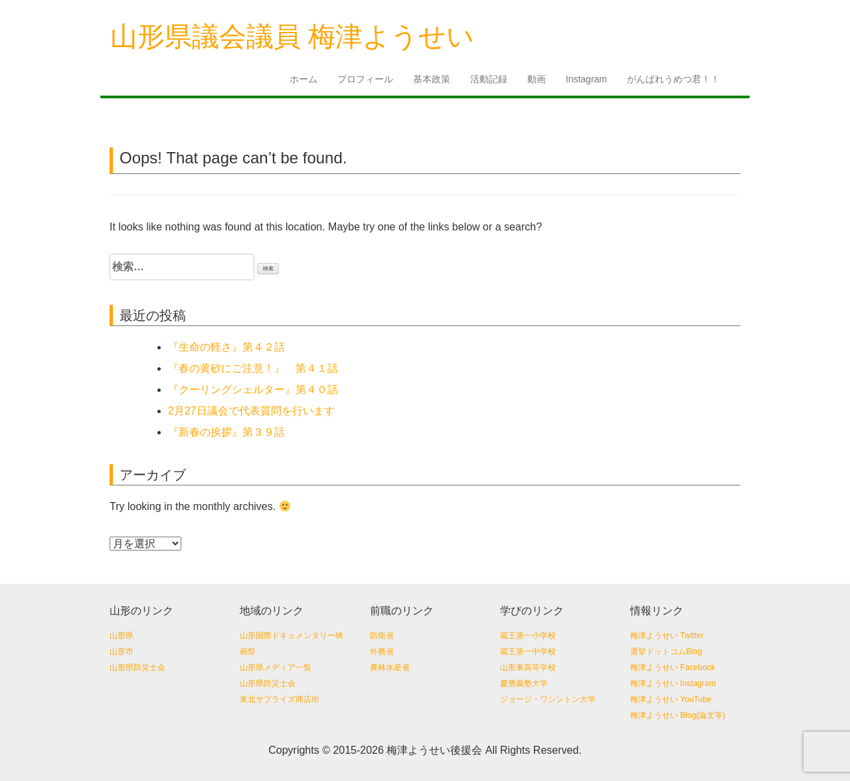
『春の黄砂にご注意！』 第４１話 (258, 368)
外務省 (382, 651)
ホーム (303, 79)
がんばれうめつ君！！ (673, 79)
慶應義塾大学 (524, 683)
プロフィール (365, 79)
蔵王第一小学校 (528, 635)
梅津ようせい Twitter (667, 635)
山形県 (121, 635)
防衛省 (382, 635)
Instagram (586, 79)
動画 (536, 79)
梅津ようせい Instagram (673, 683)
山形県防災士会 (137, 667)
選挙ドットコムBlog (666, 651)
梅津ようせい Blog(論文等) (677, 715)
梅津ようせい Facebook (672, 667)
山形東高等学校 (528, 667)
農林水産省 (390, 667)
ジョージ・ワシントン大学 (548, 699)
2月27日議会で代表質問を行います (251, 410)
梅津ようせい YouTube (671, 699)
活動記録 (488, 79)
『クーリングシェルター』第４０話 (258, 389)
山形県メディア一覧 (275, 667)
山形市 (121, 651)
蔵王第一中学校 (528, 651)
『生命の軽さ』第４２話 (226, 347)
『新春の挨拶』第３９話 (226, 432)
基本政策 (431, 79)
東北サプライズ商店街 (279, 699)
